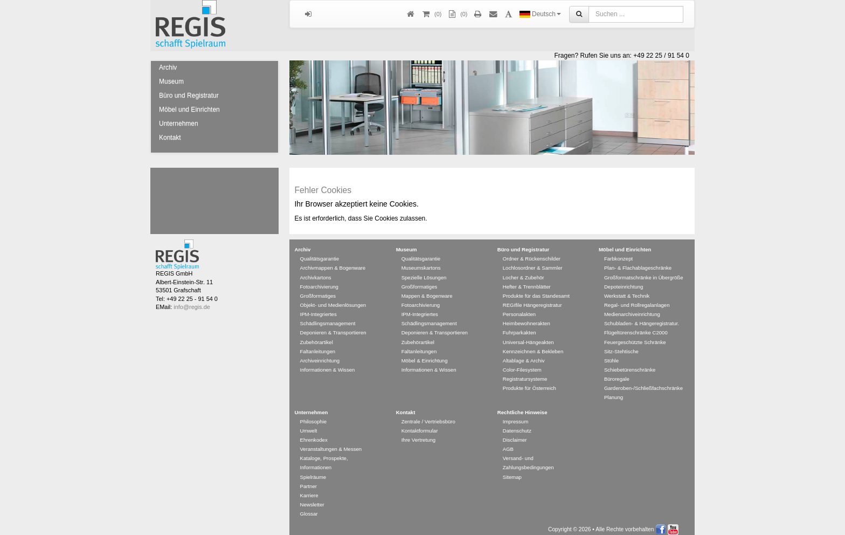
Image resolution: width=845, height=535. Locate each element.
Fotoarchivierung (319, 281)
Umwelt (308, 425)
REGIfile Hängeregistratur (532, 300)
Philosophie (313, 416)
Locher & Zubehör (523, 272)
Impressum (515, 416)
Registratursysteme (525, 373)
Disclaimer (515, 434)
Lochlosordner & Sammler (533, 262)
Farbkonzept (618, 253)
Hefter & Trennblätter (527, 281)
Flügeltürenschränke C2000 (636, 327)
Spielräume (313, 472)
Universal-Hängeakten (528, 337)
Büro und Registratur (189, 95)
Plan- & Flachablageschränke (637, 262)
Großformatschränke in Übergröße (643, 272)
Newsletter (312, 499)
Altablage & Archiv (524, 355)
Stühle (611, 355)
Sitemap (512, 472)
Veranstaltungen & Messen (331, 444)
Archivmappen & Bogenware (333, 262)
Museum (171, 81)
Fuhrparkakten (519, 327)
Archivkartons (315, 272)
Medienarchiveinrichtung (632, 309)
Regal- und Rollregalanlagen (637, 300)
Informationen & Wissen (327, 364)
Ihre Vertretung (418, 434)
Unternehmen (178, 123)
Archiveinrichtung (320, 355)
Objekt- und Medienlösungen (333, 300)
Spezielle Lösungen (424, 272)
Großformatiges (318, 290)
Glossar (309, 508)
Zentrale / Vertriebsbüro (428, 416)
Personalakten (519, 309)
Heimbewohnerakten (526, 318)
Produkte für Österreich (529, 383)
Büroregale (616, 373)
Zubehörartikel (316, 337)
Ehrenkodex (314, 434)
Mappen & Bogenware (427, 290)
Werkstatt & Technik (626, 290)
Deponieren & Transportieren (333, 327)
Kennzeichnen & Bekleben (533, 346)
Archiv (168, 67)
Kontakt (170, 137)
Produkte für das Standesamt (536, 290)
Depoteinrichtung (623, 281)
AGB (508, 444)
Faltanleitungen (318, 346)
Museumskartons (421, 262)
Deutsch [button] (540, 14)
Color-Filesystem (522, 364)
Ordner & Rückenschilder (531, 253)
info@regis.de (192, 301)
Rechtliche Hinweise (522, 407)
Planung (613, 392)
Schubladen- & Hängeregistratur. (641, 318)
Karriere (309, 490)
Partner (308, 481)
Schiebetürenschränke (629, 364)
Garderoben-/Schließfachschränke (643, 383)
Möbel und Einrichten (189, 109)
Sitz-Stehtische (621, 346)
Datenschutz (517, 425)
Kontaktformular (419, 425)
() (431, 14)
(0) (457, 14)
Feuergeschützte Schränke (635, 337)
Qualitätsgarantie (320, 253)
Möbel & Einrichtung (424, 355)
